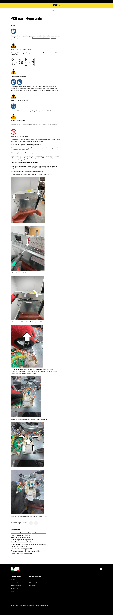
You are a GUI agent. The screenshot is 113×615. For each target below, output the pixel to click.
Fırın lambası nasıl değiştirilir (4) (21, 553)
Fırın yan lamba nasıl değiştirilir (21, 535)
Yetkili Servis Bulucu (15, 582)
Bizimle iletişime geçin (16, 580)
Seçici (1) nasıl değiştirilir (19, 546)
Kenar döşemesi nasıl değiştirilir (21, 542)
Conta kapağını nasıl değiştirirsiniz (22, 540)
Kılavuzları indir (14, 588)
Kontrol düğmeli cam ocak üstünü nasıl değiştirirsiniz (28, 544)
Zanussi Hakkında (33, 580)
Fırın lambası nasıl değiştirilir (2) (21, 549)
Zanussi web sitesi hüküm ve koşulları (22, 605)
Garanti (12, 591)
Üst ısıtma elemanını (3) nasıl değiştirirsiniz (25, 551)
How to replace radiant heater (20, 537)
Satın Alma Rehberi (33, 582)
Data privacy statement (42, 605)
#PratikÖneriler (32, 585)
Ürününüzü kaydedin (16, 585)
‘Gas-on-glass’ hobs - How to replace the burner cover (28, 533)
